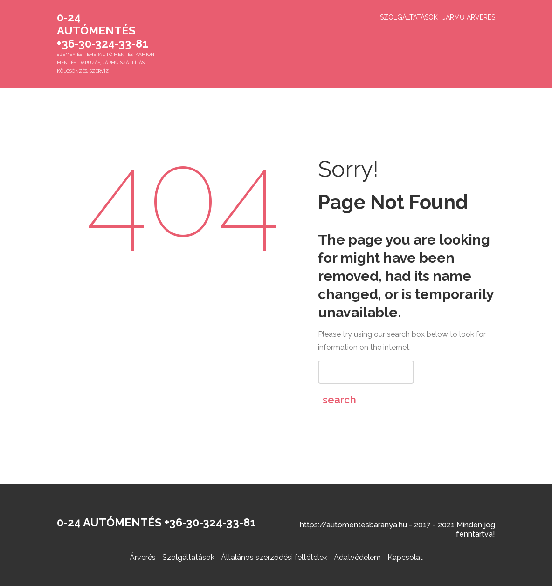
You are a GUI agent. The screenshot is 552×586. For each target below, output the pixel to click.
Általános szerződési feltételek (274, 557)
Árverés (143, 557)
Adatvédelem (357, 557)
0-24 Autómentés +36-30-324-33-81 (102, 30)
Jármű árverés (468, 17)
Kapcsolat (405, 557)
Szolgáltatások (409, 17)
